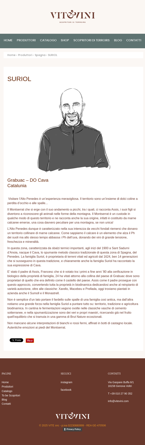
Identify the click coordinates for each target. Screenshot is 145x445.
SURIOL (19, 78)
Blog (4, 399)
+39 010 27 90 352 (121, 393)
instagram (66, 382)
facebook (66, 389)
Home (11, 55)
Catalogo (7, 391)
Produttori (7, 386)
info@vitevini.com (118, 401)
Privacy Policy (74, 429)
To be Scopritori (11, 395)
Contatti (6, 403)
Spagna (40, 55)
